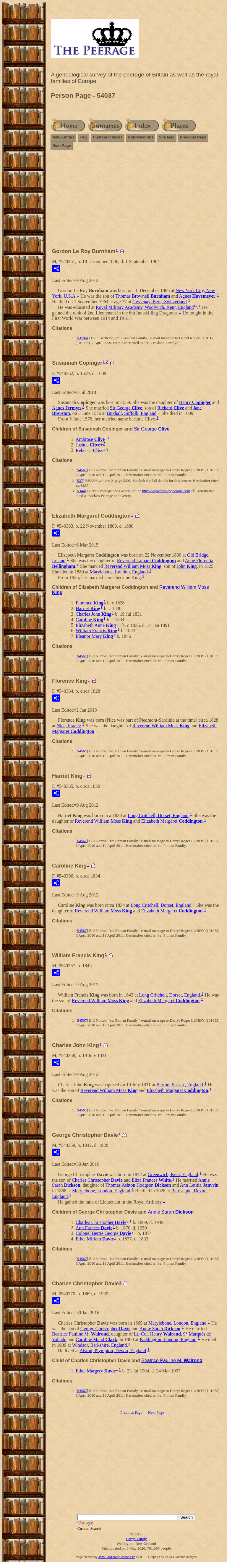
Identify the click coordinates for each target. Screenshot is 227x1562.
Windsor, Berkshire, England (99, 1345)
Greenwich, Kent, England (173, 1174)
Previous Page (193, 137)
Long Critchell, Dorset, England (158, 815)
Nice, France (69, 725)
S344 (81, 491)
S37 (80, 480)
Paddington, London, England (168, 1339)
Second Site (127, 1557)
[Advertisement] (136, 201)
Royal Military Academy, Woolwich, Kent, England (145, 307)
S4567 (82, 470)
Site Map (166, 137)
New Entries (63, 137)
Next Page (61, 145)
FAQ (83, 137)
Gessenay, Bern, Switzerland (159, 301)
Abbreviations (141, 137)
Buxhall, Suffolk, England (132, 413)
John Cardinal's (108, 1557)
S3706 (82, 338)
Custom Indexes (107, 137)
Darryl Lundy (136, 1539)
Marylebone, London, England (119, 571)
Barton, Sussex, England (179, 1084)
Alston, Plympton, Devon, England (113, 1350)
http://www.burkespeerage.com (166, 491)
